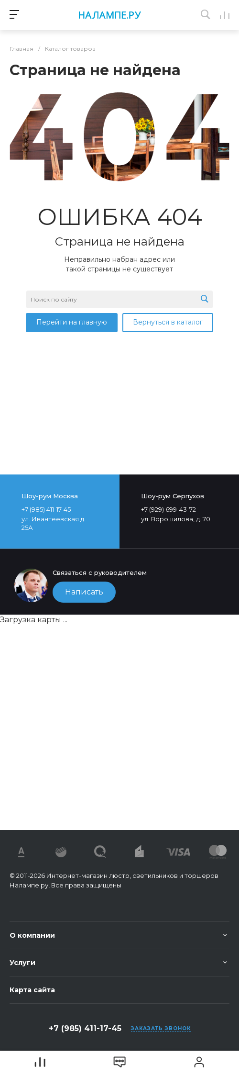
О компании (32, 935)
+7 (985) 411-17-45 (85, 1028)
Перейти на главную (71, 322)
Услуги (22, 962)
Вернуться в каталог (168, 322)
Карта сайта (32, 990)
